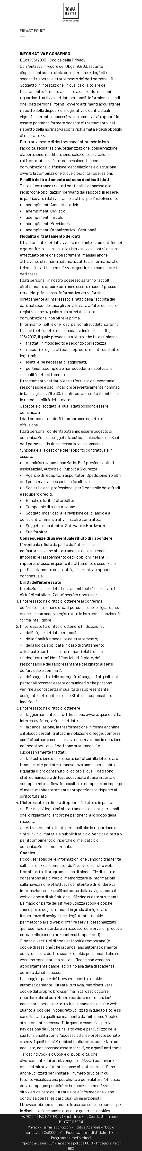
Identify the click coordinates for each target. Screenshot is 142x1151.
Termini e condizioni (56, 1127)
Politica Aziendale (87, 1127)
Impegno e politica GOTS (75, 1143)
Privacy (33, 1127)
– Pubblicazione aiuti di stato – (86, 1132)
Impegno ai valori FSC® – (39, 1143)
